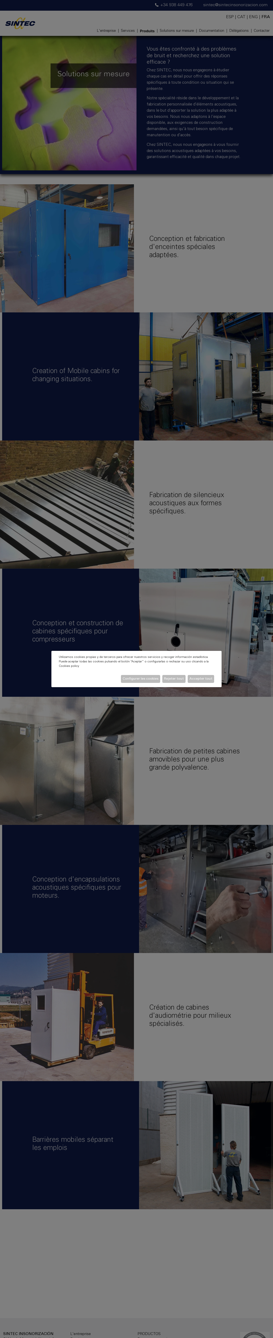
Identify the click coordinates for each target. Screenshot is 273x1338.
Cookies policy (69, 666)
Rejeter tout (174, 679)
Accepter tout (200, 679)
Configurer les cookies (140, 679)
